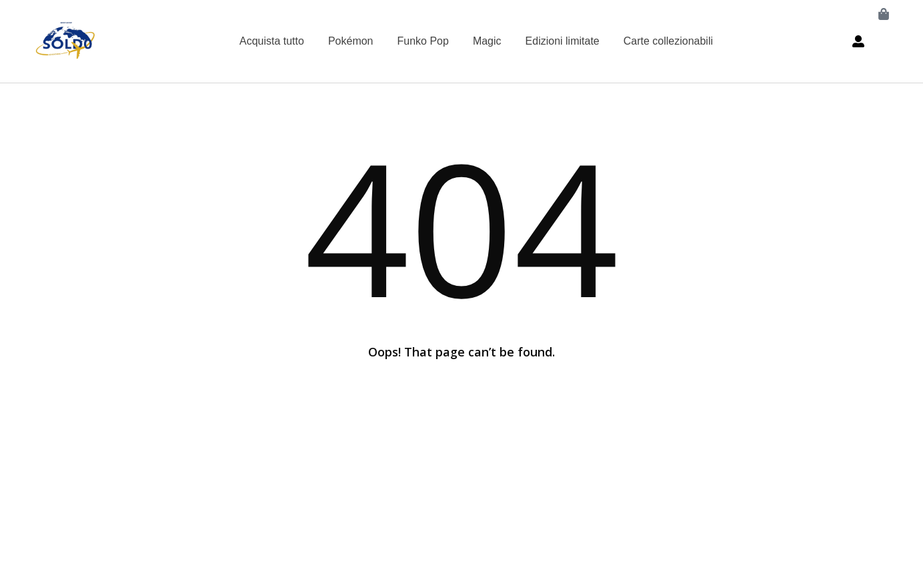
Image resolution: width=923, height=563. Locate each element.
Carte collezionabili (668, 41)
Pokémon (350, 41)
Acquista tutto (271, 41)
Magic (487, 41)
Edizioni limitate (563, 41)
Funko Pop (423, 41)
